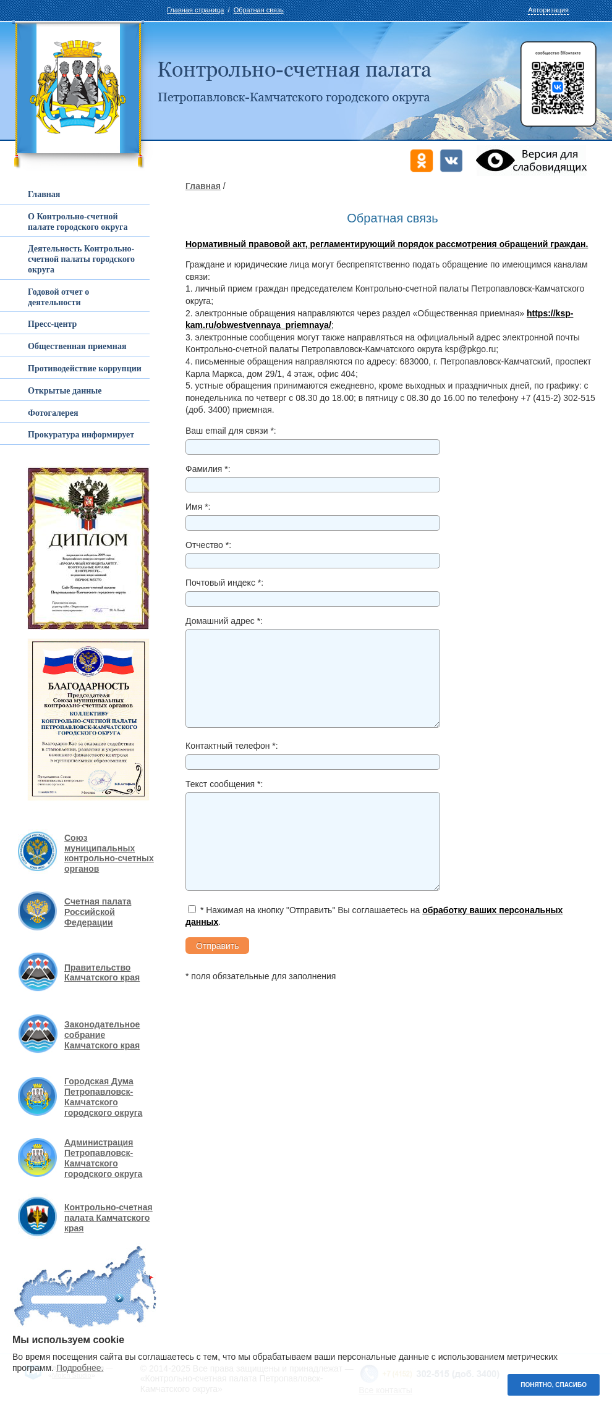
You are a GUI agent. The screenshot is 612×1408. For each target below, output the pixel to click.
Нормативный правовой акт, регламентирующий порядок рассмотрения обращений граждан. (386, 244)
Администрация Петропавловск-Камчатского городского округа (103, 1157)
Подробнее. (80, 1368)
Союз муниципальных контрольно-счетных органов (109, 853)
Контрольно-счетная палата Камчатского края (108, 1217)
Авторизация (548, 10)
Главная (203, 186)
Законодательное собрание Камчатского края (102, 1034)
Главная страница (195, 10)
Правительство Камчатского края (102, 973)
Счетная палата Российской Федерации (97, 911)
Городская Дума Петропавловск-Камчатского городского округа (103, 1096)
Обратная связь (259, 10)
